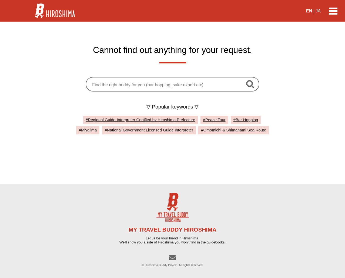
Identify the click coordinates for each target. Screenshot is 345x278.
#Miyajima (88, 130)
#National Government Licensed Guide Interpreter (149, 130)
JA (318, 11)
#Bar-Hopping (245, 120)
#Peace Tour (214, 120)
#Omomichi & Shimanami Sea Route (233, 130)
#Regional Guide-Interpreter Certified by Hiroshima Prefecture (140, 120)
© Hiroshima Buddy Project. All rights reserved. (172, 265)
